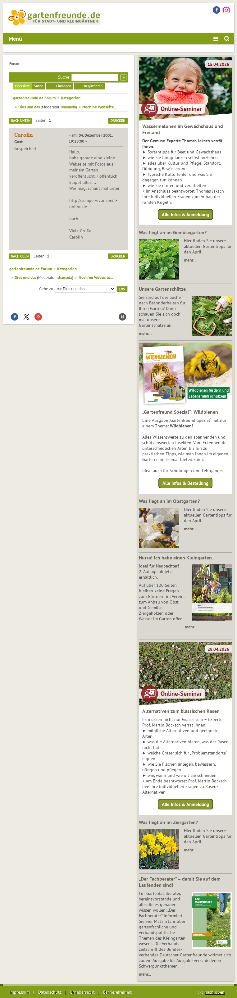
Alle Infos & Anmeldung (185, 214)
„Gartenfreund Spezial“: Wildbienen (180, 412)
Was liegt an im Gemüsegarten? (173, 232)
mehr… (190, 260)
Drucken (118, 120)
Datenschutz (50, 992)
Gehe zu (46, 288)
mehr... (145, 974)
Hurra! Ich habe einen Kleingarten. (176, 557)
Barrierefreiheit (117, 992)
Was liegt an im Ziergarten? (168, 822)
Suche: (64, 77)
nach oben (215, 992)
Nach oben (20, 256)
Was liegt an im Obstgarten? (169, 501)
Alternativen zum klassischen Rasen (181, 711)
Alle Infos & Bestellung (185, 483)
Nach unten (20, 120)
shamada (68, 106)
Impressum (19, 992)
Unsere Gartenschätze (162, 289)
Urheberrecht (82, 992)
